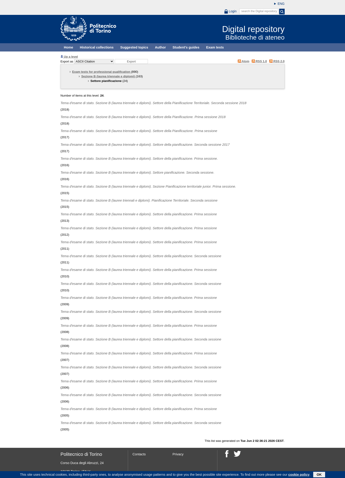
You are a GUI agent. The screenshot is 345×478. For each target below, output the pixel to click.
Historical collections (96, 47)
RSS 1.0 (258, 61)
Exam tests (215, 47)
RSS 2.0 (276, 61)
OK (319, 475)
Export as (67, 61)
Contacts (139, 454)
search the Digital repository (259, 11)
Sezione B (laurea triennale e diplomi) (108, 76)
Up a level (69, 56)
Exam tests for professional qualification (101, 71)
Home (68, 47)
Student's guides (186, 47)
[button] (131, 61)
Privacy (178, 454)
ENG (281, 3)
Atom (242, 61)
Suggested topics (134, 47)
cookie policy (299, 475)
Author (160, 47)
